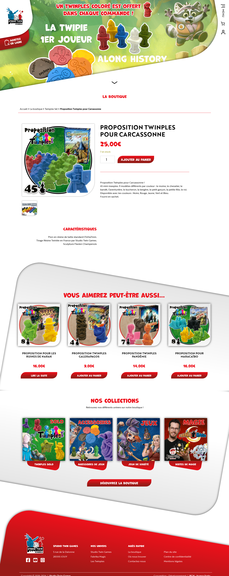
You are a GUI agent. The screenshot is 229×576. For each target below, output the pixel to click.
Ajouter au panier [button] (89, 375)
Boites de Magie (185, 464)
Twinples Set (51, 108)
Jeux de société (138, 464)
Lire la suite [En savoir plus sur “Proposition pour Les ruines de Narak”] (39, 375)
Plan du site (170, 552)
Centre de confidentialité (177, 556)
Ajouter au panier (136, 159)
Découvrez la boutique (119, 482)
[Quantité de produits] (107, 159)
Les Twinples (97, 561)
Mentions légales (173, 561)
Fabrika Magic (98, 556)
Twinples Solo (43, 464)
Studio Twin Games (101, 552)
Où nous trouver (137, 556)
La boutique (36, 108)
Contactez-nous (137, 561)
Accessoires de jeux (91, 464)
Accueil (23, 108)
